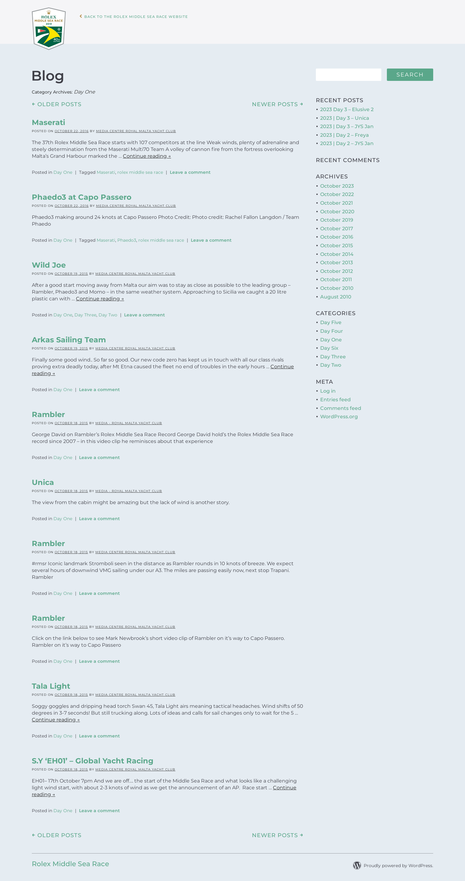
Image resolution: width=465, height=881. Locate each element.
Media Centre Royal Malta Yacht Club (136, 128)
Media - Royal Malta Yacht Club (128, 420)
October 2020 (337, 209)
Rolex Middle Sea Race (70, 861)
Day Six (329, 346)
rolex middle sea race (140, 169)
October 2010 (337, 285)
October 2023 (337, 183)
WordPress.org (339, 414)
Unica (43, 479)
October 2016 (336, 234)
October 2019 (336, 217)
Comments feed (340, 405)
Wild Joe (49, 262)
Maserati (48, 119)
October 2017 (336, 226)
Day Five (330, 320)
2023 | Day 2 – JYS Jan (347, 141)
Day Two (107, 312)
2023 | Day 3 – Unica (344, 115)
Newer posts (278, 101)
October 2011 (336, 277)
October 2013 (336, 260)
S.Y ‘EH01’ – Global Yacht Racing (92, 758)
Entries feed (335, 397)
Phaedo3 (126, 237)
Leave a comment (190, 169)
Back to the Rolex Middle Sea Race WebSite (154, 27)
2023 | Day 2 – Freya (344, 132)
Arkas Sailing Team (69, 336)
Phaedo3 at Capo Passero (82, 194)
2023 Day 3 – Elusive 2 (347, 107)
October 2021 (336, 200)
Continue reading (147, 153)
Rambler (48, 411)
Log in (328, 388)
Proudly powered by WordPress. (398, 863)
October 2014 (337, 251)
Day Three (85, 312)
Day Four (331, 328)
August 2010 (335, 294)
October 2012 (336, 268)
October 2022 (337, 192)
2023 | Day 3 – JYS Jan (347, 124)
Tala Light (51, 683)
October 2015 (336, 243)
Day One (62, 169)
